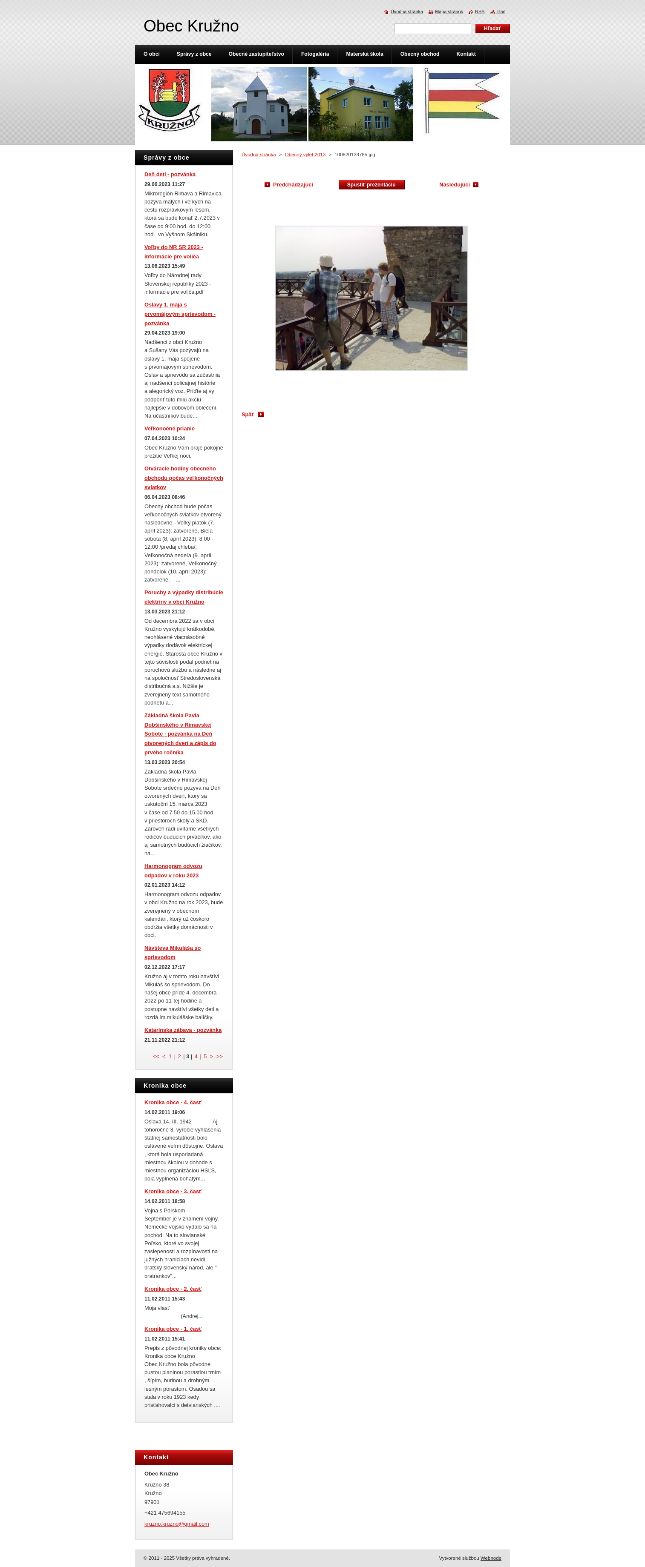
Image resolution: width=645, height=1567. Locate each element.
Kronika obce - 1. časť (173, 1329)
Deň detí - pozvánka (170, 174)
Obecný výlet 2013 (305, 154)
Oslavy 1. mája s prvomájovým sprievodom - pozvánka (180, 314)
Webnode (491, 1558)
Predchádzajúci (293, 184)
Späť (248, 414)
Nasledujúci (454, 184)
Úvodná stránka (259, 154)
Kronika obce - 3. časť (173, 1191)
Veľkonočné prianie (169, 428)
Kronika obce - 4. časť (173, 1102)
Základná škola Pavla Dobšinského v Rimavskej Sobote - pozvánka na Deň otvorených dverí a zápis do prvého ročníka (180, 734)
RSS (479, 11)
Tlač (500, 11)
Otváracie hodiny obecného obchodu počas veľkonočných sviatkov (183, 477)
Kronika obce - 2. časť (173, 1289)
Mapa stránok (449, 11)
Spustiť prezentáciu (371, 185)
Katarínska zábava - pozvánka (183, 1030)
